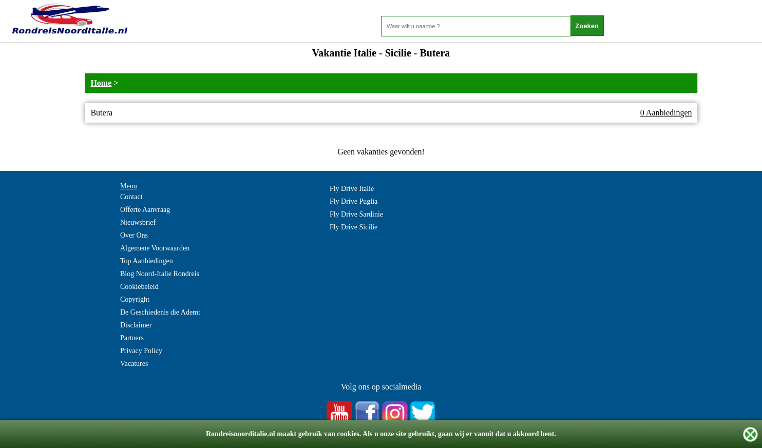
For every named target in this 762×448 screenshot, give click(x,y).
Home (100, 83)
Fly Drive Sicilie (353, 227)
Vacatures (134, 363)
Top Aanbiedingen (146, 261)
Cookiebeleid (139, 286)
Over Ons (134, 235)
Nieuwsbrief (138, 222)
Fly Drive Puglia (353, 201)
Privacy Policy (141, 351)
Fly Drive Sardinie (356, 214)
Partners (132, 338)
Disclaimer (135, 325)
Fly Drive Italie (352, 188)
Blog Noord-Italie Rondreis (159, 274)
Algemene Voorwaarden (154, 248)
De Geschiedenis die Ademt (160, 312)
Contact (131, 197)
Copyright (134, 299)
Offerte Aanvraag (145, 209)
